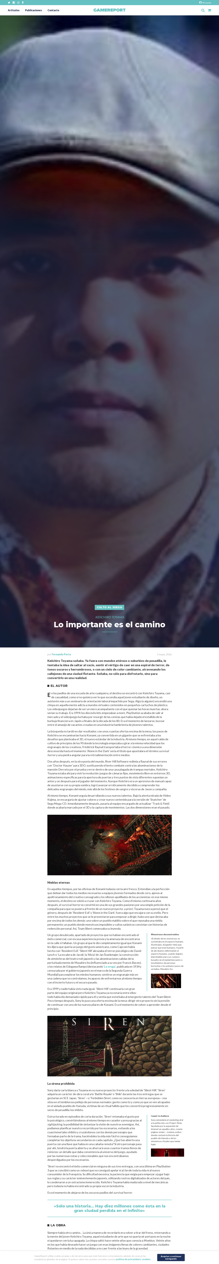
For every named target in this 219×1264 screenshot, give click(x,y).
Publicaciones (33, 10)
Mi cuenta (205, 2)
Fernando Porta (61, 654)
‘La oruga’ (109, 966)
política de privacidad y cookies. (133, 1259)
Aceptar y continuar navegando (171, 1257)
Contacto (53, 10)
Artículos (14, 10)
